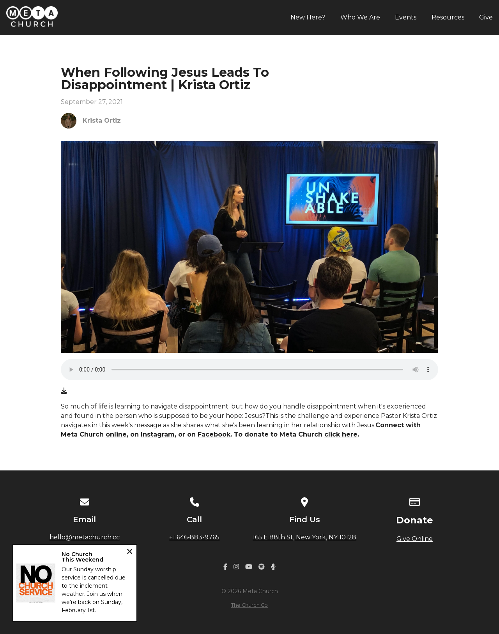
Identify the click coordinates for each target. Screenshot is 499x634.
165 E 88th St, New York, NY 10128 (304, 537)
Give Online (414, 538)
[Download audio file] (64, 391)
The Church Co (249, 605)
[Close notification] (130, 552)
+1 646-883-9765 (194, 537)
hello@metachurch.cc (85, 537)
